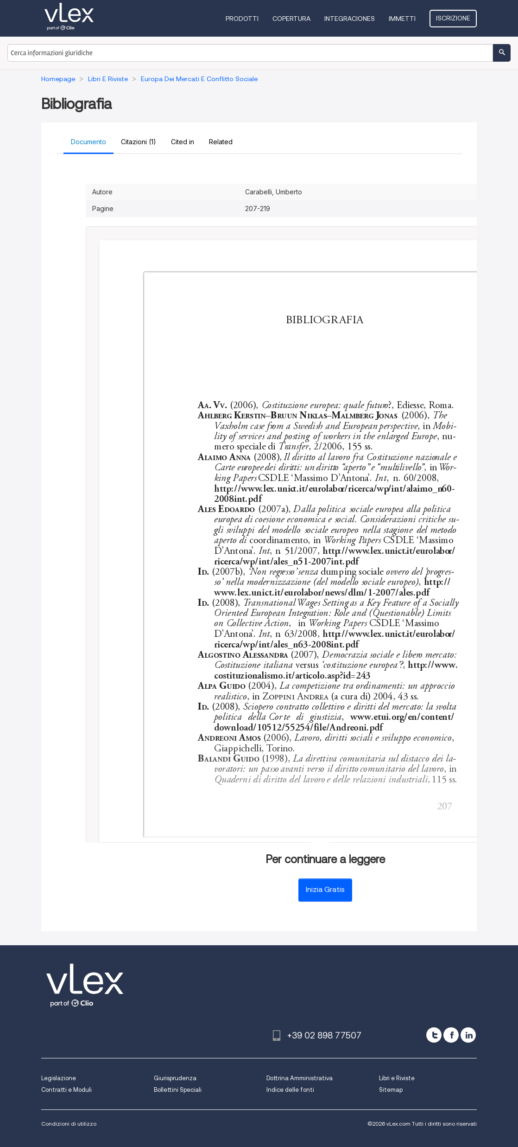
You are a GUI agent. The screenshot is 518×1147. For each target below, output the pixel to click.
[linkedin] (468, 1035)
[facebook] (451, 1035)
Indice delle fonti (290, 1089)
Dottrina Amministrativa (299, 1078)
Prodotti (242, 18)
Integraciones (349, 18)
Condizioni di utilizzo (68, 1124)
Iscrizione (453, 18)
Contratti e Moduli (66, 1089)
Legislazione (58, 1078)
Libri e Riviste (397, 1078)
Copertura (291, 18)
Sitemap (391, 1089)
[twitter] (434, 1035)
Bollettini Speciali (178, 1089)
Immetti (402, 18)
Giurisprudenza (175, 1078)
